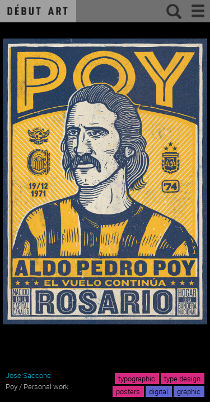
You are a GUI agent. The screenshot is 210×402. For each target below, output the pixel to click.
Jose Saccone (28, 375)
